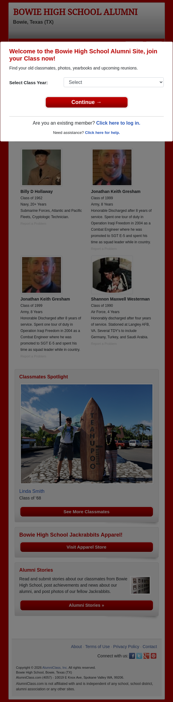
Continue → (86, 102)
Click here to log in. (118, 123)
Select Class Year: (28, 82)
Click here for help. (102, 132)
